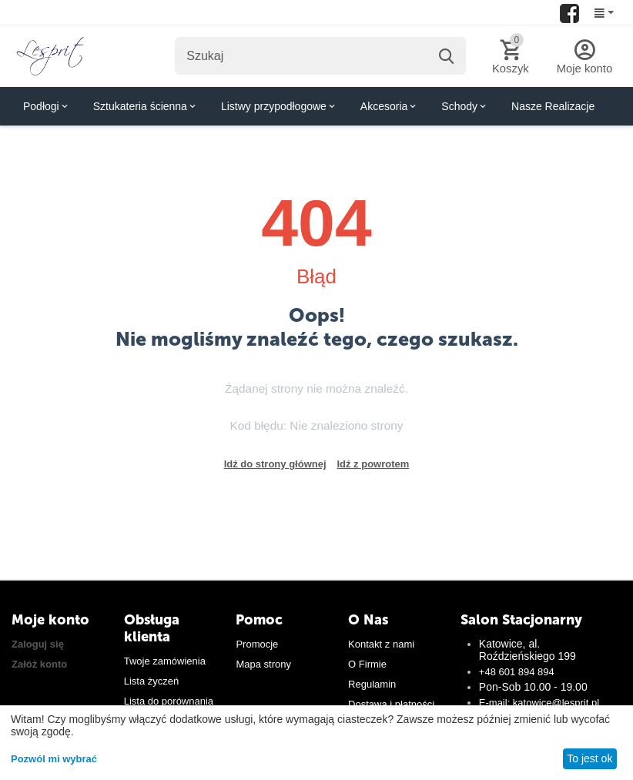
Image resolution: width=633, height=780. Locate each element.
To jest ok (589, 758)
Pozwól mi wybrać (54, 759)
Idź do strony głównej (275, 464)
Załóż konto (39, 664)
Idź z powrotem (373, 464)
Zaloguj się (38, 644)
